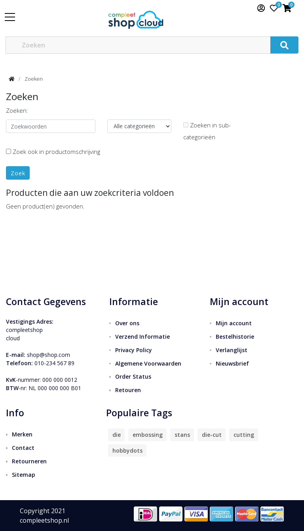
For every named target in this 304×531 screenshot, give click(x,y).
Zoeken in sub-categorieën (207, 131)
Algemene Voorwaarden (148, 363)
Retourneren (29, 461)
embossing (148, 434)
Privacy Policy (133, 350)
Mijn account (234, 323)
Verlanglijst (231, 350)
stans (182, 434)
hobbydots (127, 450)
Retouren (128, 390)
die (116, 434)
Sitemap (23, 474)
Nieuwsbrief (232, 363)
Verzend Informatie (142, 336)
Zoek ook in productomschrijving (53, 152)
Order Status (133, 376)
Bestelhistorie (235, 336)
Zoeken (34, 78)
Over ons (127, 323)
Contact (23, 447)
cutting (244, 434)
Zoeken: (17, 110)
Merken (22, 434)
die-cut (212, 434)
